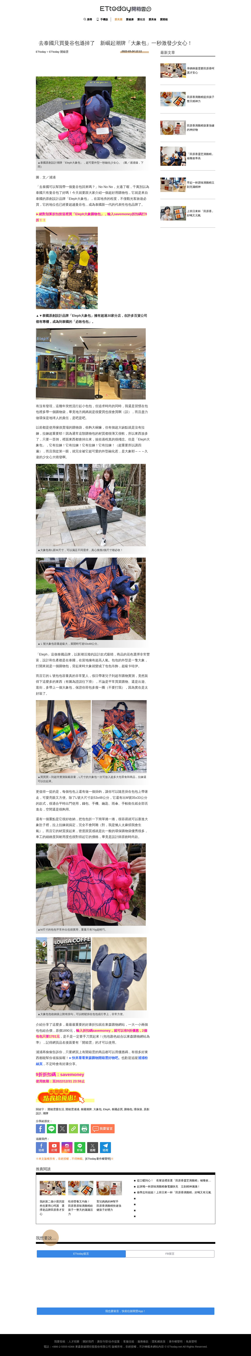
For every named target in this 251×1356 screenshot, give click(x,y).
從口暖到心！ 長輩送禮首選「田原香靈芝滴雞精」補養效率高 (174, 1180)
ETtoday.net (174, 1346)
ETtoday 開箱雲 (125, 9)
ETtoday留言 (81, 1253)
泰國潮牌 (86, 1109)
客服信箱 (128, 1341)
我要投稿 (59, 1341)
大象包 (97, 1109)
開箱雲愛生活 (56, 1109)
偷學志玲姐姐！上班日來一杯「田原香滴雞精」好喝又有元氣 (174, 1192)
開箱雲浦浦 (72, 1109)
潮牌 (45, 1113)
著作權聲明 (176, 1341)
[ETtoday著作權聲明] (98, 1158)
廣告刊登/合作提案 (108, 1341)
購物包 (128, 1109)
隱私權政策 (159, 1341)
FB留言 (169, 1253)
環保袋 (138, 1109)
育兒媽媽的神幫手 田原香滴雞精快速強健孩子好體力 (108, 1205)
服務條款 (142, 1341)
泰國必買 (117, 1109)
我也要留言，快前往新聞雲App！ (125, 1311)
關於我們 (88, 1341)
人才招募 (73, 1341)
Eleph (106, 1109)
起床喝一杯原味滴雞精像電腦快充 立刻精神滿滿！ (168, 1186)
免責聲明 (191, 1341)
